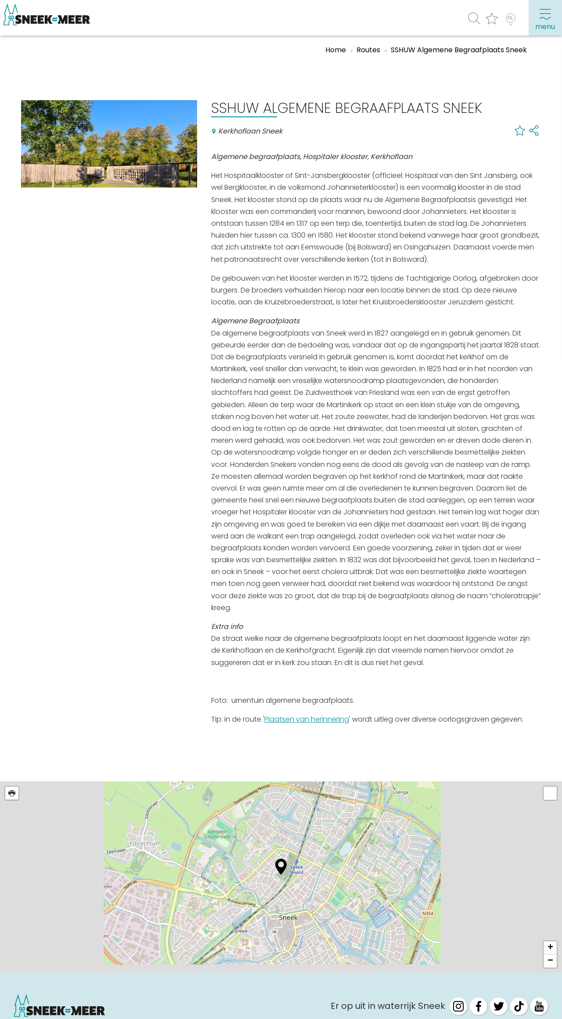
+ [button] (550, 947)
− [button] (550, 961)
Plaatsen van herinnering (306, 719)
